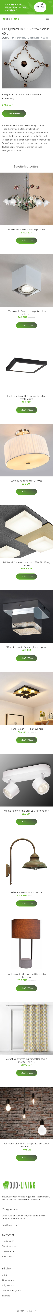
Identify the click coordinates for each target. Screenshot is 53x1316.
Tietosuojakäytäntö (11, 1290)
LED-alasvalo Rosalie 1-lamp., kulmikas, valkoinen (26, 313)
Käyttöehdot (8, 1285)
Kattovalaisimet (33, 94)
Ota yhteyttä (8, 1280)
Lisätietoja (14, 113)
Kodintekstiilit (8, 1241)
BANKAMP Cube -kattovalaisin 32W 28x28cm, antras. (26, 564)
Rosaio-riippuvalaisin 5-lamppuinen (26, 229)
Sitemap (6, 1295)
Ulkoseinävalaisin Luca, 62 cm (26, 892)
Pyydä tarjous (40, 5)
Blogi (4, 1275)
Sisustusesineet (9, 1246)
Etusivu (5, 37)
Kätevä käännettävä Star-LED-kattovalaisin (26, 810)
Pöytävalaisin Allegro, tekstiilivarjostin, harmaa (26, 975)
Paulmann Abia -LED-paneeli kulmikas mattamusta (26, 397)
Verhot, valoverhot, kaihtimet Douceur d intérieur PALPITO (26, 1060)
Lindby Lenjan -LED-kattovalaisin (27, 728)
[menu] (47, 19)
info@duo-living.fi (10, 1225)
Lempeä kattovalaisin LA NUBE (26, 480)
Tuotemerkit (8, 1251)
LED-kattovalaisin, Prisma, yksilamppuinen (26, 647)
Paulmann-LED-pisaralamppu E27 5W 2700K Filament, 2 (26, 1145)
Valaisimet (20, 94)
